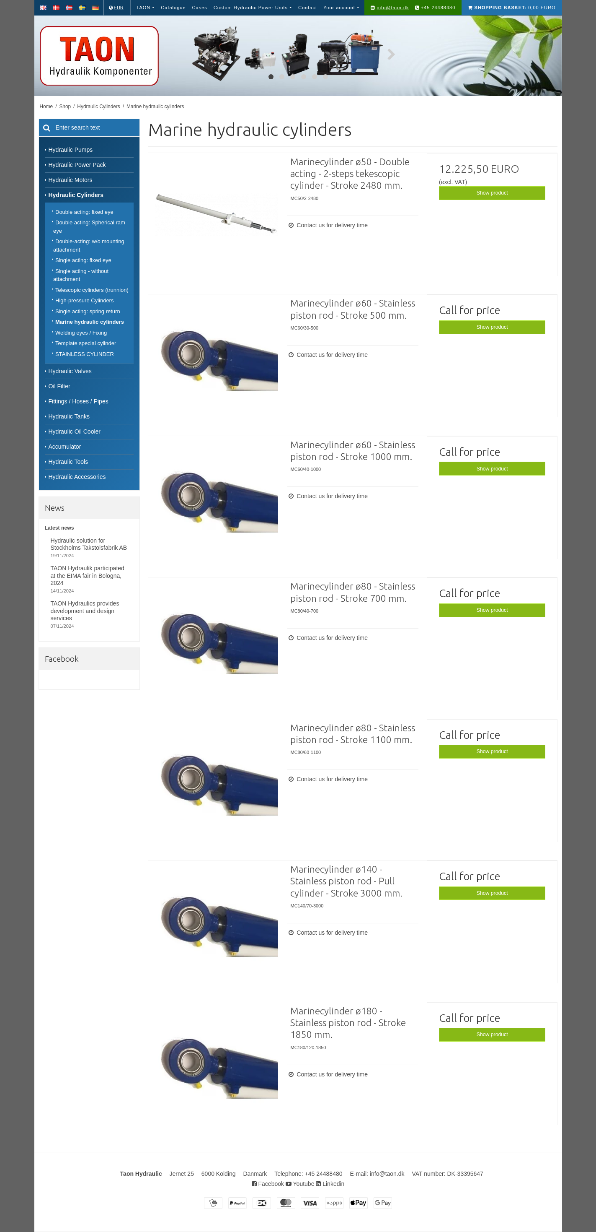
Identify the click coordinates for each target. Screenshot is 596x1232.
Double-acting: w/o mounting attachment (88, 245)
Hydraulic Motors (71, 180)
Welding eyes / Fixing (81, 333)
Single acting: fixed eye (83, 260)
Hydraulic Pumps (71, 149)
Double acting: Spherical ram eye (89, 226)
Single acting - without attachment (80, 275)
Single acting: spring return (87, 311)
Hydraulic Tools (68, 461)
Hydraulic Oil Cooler (75, 431)
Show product (492, 193)
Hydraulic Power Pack (77, 164)
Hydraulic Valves (70, 371)
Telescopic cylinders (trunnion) (92, 290)
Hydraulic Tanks (69, 416)
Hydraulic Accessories (77, 476)
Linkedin (330, 1183)
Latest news (59, 528)
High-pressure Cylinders (84, 300)
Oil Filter (59, 386)
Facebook (268, 1183)
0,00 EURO (511, 7)
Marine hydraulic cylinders (89, 322)
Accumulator (65, 446)
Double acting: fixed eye (84, 212)
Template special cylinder (85, 343)
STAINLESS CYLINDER (84, 354)
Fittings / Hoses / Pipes (78, 401)
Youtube (300, 1183)
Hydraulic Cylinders (76, 195)
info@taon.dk (393, 7)
